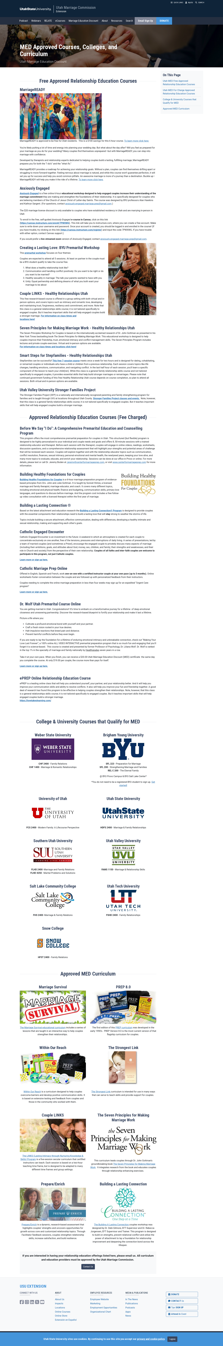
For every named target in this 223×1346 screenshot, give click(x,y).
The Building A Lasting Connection (111, 1224)
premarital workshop (35, 253)
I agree (172, 1339)
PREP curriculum (123, 1027)
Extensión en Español (66, 1320)
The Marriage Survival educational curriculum (43, 1027)
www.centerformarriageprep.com (129, 462)
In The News (131, 1299)
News (128, 1315)
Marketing (95, 1303)
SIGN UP (175, 1307)
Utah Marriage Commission (76, 7)
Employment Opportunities (103, 1307)
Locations (60, 1307)
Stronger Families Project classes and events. (116, 398)
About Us (59, 1299)
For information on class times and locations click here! (48, 346)
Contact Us (88, 1266)
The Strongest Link (101, 1091)
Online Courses (62, 1311)
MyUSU (189, 2)
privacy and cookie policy (150, 1339)
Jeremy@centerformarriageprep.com (85, 462)
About (105, 20)
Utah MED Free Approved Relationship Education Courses (179, 83)
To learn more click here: (136, 141)
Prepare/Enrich (29, 1224)
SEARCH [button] (199, 2)
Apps (128, 1311)
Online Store (61, 1315)
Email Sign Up (145, 20)
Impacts (59, 1303)
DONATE (164, 20)
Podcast (23, 20)
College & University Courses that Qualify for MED (179, 101)
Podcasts (130, 1307)
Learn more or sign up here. (34, 559)
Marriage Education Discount (83, 20)
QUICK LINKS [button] (177, 2)
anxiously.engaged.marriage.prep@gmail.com (88, 203)
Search (129, 20)
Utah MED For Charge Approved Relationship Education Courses (179, 92)
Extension (61, 11)
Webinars (36, 20)
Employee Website (99, 1299)
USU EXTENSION (33, 1286)
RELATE (48, 20)
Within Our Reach (32, 1091)
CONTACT (176, 1301)
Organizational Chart (100, 1311)
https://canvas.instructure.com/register (81, 230)
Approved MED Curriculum (176, 108)
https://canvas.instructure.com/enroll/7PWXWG (44, 223)
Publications (131, 1303)
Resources (116, 20)
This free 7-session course (66, 360)
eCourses (60, 20)
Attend (177, 1314)
